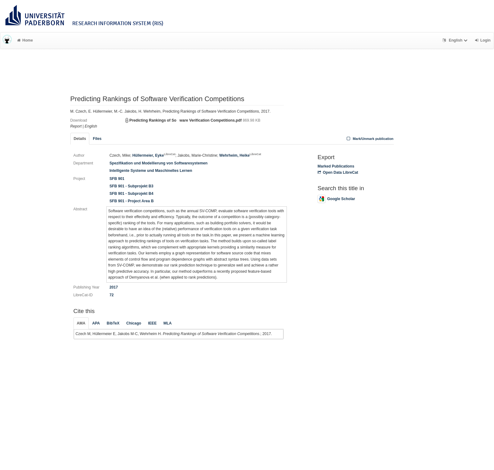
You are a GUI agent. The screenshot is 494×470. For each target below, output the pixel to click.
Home (25, 40)
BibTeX (113, 323)
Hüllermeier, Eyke (154, 155)
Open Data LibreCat (338, 172)
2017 (113, 287)
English (456, 40)
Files (97, 139)
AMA (81, 323)
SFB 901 (116, 179)
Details (80, 139)
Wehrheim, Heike (240, 155)
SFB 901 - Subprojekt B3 (131, 186)
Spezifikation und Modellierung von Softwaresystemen (158, 163)
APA (96, 323)
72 (111, 295)
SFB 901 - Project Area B (131, 201)
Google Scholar (336, 199)
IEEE (152, 323)
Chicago (133, 323)
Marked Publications (336, 166)
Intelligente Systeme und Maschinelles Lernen (150, 170)
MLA (167, 323)
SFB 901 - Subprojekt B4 (131, 193)
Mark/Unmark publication (369, 139)
